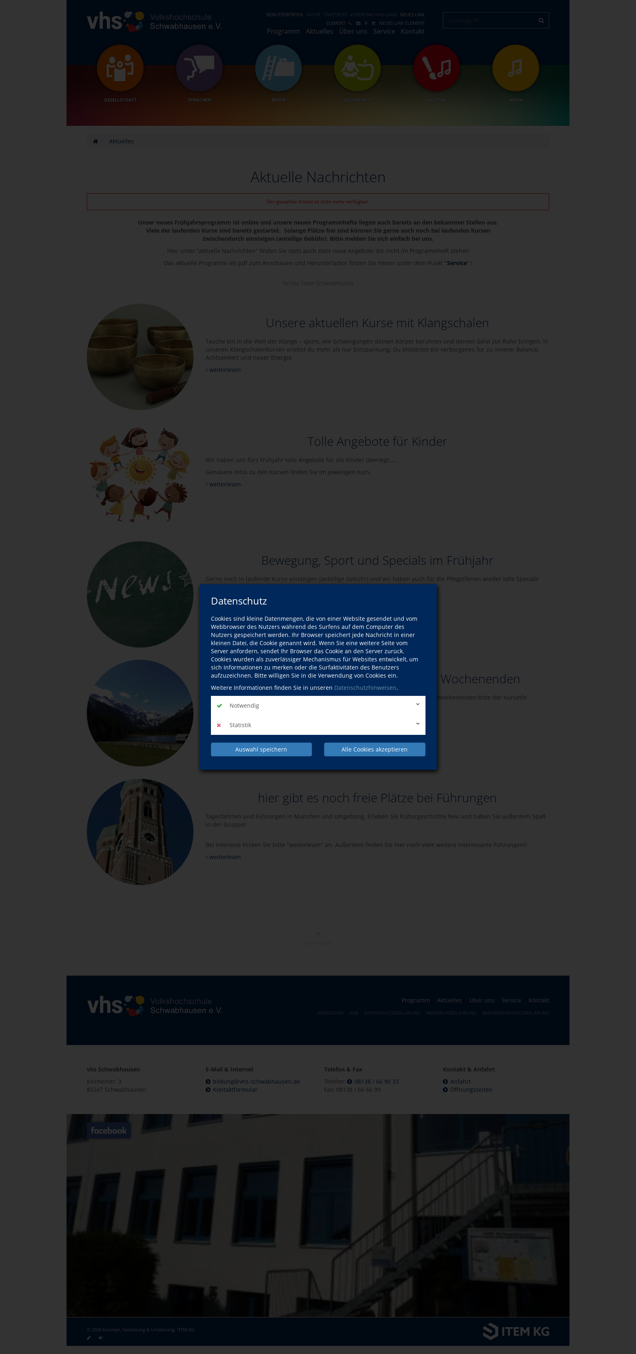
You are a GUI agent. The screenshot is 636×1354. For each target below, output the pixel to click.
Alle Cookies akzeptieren (375, 749)
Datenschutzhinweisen (365, 687)
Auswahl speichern (261, 749)
